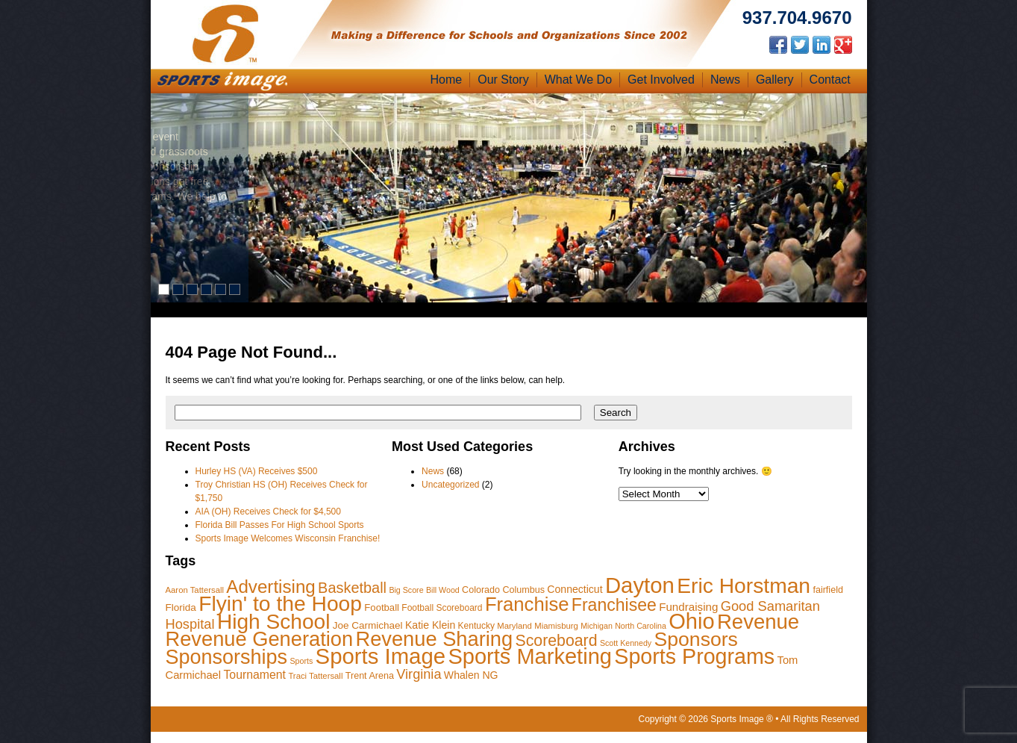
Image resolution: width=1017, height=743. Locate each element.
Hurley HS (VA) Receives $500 (256, 471)
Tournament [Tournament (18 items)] (254, 674)
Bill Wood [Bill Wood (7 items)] (443, 589)
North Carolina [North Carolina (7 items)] (640, 625)
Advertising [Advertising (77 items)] (270, 586)
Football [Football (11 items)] (381, 607)
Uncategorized (450, 484)
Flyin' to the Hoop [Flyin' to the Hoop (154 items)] (280, 603)
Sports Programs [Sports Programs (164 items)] (694, 656)
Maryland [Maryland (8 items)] (514, 625)
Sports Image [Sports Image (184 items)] (380, 656)
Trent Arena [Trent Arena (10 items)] (369, 676)
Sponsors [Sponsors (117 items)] (696, 639)
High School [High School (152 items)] (273, 621)
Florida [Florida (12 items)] (181, 607)
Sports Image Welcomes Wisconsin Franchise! (288, 538)
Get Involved (661, 79)
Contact (830, 79)
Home (447, 79)
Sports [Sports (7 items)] (301, 660)
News (725, 79)
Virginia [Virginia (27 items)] (418, 674)
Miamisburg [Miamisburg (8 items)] (556, 625)
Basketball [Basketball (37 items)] (352, 587)
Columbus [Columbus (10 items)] (523, 590)
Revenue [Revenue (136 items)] (758, 621)
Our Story (503, 79)
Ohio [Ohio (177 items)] (691, 621)
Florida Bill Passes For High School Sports (279, 525)
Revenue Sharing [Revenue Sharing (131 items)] (434, 638)
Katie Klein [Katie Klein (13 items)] (430, 625)
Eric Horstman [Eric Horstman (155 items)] (743, 585)
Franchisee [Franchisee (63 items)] (614, 605)
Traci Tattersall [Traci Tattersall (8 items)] (315, 675)
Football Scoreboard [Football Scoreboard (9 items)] (441, 608)
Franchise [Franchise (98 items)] (527, 604)
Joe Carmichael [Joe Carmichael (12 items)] (368, 625)
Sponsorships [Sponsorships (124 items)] (227, 657)
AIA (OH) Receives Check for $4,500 (268, 511)
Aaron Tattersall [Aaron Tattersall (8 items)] (195, 589)
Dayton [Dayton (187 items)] (640, 585)
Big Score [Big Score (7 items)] (406, 589)
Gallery (775, 79)
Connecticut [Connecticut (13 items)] (574, 589)
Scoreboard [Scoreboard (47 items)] (557, 641)
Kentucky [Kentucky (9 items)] (476, 626)
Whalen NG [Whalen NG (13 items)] (471, 675)
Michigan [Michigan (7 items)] (597, 625)
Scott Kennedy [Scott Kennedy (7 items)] (625, 642)
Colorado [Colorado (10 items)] (481, 590)
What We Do (578, 79)
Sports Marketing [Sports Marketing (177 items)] (530, 656)
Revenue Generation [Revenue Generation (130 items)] (260, 638)
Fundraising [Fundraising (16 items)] (688, 606)
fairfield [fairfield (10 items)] (828, 590)
